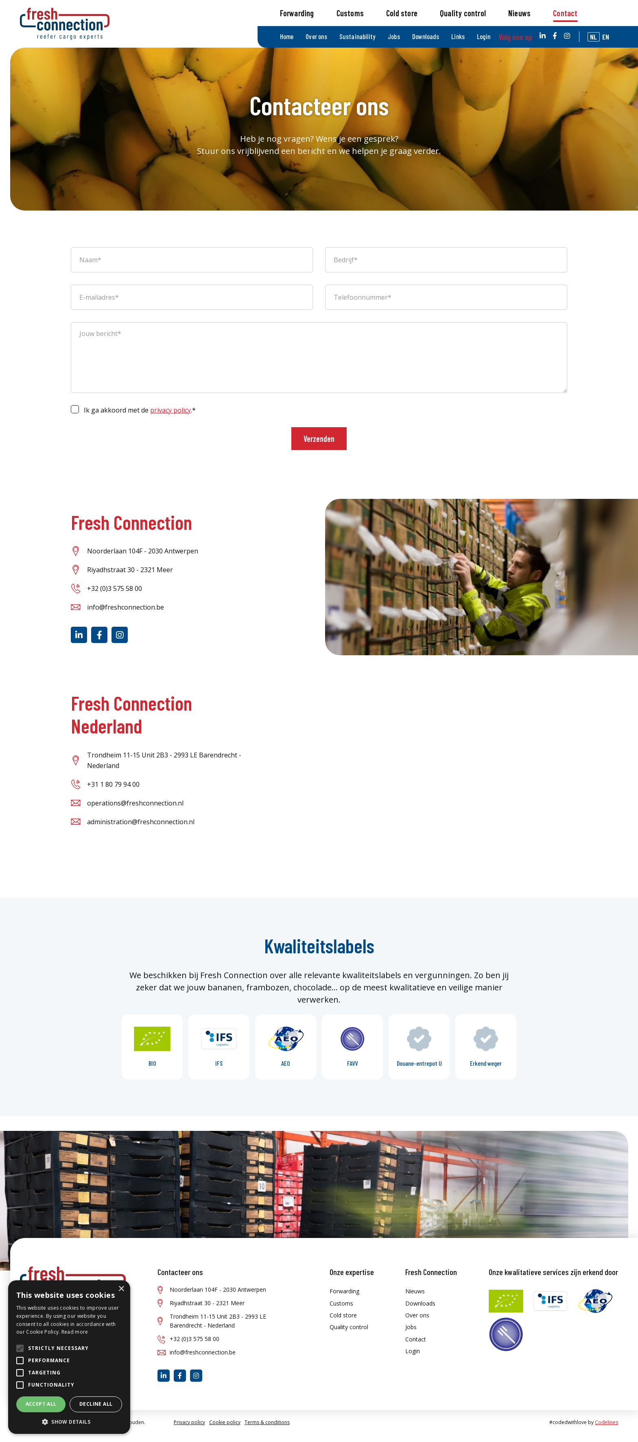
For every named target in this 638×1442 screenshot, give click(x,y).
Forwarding (315, 38)
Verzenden (319, 446)
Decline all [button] (95, 1403)
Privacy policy (189, 1429)
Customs (368, 38)
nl (600, 10)
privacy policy (170, 417)
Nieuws (538, 38)
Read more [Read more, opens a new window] (74, 1331)
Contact (584, 38)
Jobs (409, 10)
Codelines (606, 1429)
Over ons (334, 10)
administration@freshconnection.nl (140, 829)
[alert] (69, 1357)
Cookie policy (224, 1429)
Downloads (440, 10)
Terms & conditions (267, 1429)
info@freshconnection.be (125, 614)
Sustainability (374, 10)
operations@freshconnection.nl (135, 810)
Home (305, 10)
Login (497, 10)
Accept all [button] (41, 1403)
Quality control (482, 38)
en (612, 10)
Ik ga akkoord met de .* (140, 417)
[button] (69, 1422)
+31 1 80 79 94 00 (113, 791)
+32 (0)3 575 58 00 (114, 596)
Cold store (420, 38)
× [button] (121, 1289)
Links (471, 10)
